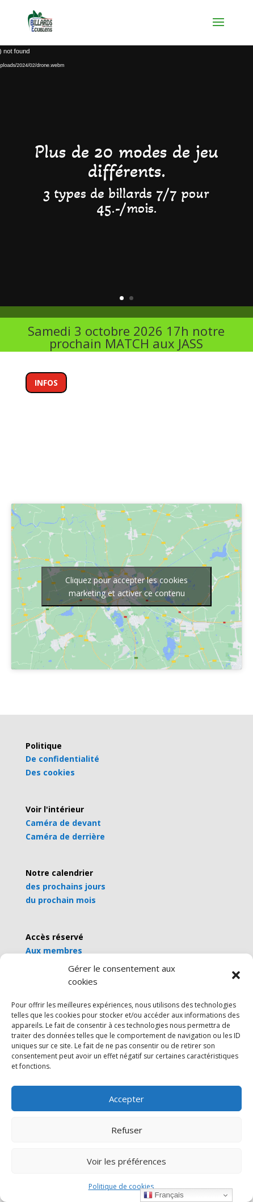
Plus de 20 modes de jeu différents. (126, 161)
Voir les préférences (126, 1161)
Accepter (126, 1098)
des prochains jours (66, 886)
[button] (236, 975)
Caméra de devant (63, 822)
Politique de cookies (121, 1186)
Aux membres (54, 950)
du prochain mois (61, 900)
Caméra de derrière (65, 836)
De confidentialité (62, 758)
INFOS (46, 382)
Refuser (126, 1130)
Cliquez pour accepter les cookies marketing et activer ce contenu (126, 586)
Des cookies (50, 772)
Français (164, 1195)
